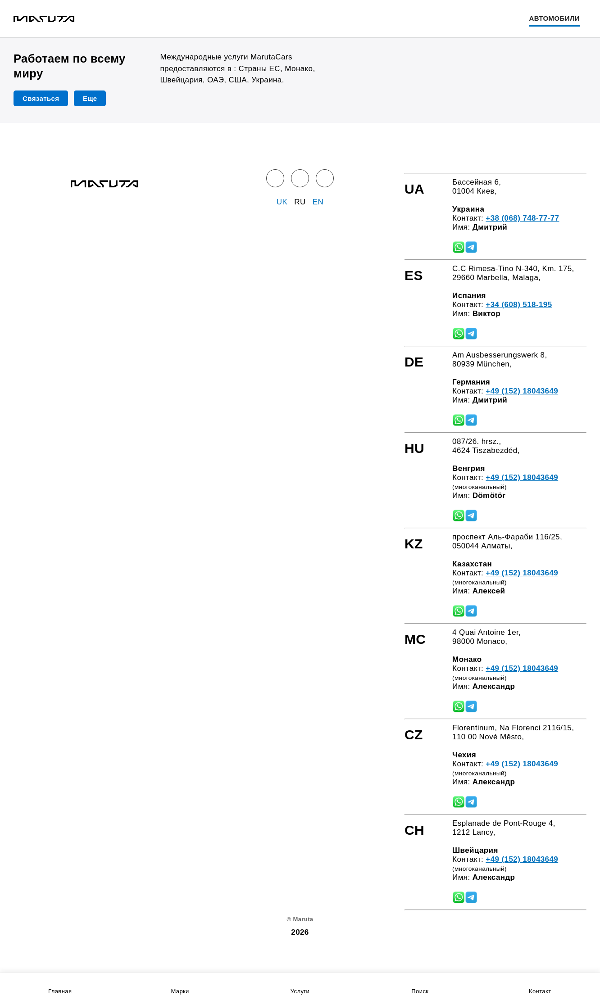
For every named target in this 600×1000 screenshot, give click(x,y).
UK (282, 202)
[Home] (44, 18)
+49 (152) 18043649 (522, 391)
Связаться (41, 98)
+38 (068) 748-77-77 (522, 218)
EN (318, 202)
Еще (90, 98)
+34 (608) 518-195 (519, 304)
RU (299, 202)
